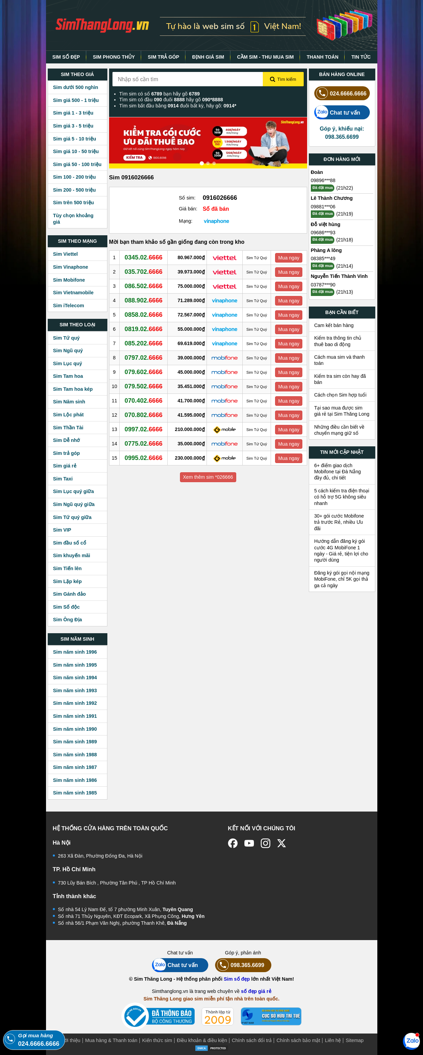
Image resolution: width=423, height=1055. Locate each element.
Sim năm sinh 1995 (75, 665)
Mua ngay (288, 258)
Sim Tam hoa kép (73, 389)
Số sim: (187, 197)
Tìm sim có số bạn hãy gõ (159, 93)
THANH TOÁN (322, 57)
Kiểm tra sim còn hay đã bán (340, 379)
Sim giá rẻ (64, 466)
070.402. (144, 400)
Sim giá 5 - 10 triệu (74, 139)
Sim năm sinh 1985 (75, 793)
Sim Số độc (66, 607)
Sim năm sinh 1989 (75, 741)
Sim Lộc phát (68, 414)
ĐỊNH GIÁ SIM (208, 57)
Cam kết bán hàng (334, 325)
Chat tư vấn (337, 112)
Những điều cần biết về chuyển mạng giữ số (339, 430)
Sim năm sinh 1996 (75, 652)
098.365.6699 (240, 965)
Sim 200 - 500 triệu (74, 190)
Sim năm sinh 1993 (75, 690)
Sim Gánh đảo (69, 594)
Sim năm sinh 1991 (75, 716)
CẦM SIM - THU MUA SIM (265, 57)
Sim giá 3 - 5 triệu (73, 126)
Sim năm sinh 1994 (75, 677)
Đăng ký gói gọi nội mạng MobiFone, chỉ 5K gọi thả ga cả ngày (341, 579)
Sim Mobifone (69, 280)
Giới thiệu (69, 1040)
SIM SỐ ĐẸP (66, 57)
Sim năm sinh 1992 (75, 703)
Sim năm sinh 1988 (75, 754)
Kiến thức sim (157, 1040)
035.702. (144, 271)
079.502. (144, 386)
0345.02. (144, 257)
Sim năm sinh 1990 (75, 729)
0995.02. (144, 458)
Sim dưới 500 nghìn (76, 87)
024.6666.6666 (340, 93)
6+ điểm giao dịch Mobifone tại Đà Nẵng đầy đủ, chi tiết (337, 472)
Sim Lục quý (67, 363)
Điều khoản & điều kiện (202, 1040)
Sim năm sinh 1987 (75, 767)
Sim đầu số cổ (70, 543)
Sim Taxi (63, 478)
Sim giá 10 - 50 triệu (76, 151)
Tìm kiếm (283, 79)
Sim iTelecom (68, 305)
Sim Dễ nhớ (66, 440)
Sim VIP (62, 530)
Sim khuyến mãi (71, 555)
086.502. (144, 286)
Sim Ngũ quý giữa (74, 504)
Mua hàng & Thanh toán (111, 1040)
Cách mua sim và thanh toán (339, 360)
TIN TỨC (361, 57)
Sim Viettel (65, 254)
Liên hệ (333, 1040)
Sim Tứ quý (66, 338)
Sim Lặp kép (67, 581)
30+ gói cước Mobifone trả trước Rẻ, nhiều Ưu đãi (339, 522)
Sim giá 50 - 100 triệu (77, 164)
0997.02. (144, 429)
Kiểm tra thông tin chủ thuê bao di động (338, 341)
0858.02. (144, 314)
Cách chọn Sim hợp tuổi (340, 395)
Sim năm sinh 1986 (75, 780)
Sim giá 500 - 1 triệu (76, 100)
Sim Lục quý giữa (73, 491)
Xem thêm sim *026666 (208, 477)
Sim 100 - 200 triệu (74, 177)
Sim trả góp (66, 453)
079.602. (144, 372)
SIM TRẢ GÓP (163, 57)
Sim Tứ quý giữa (72, 517)
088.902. (144, 300)
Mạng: (186, 221)
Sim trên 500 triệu (73, 202)
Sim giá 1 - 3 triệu (73, 113)
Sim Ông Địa (67, 619)
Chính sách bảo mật (298, 1040)
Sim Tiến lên (67, 568)
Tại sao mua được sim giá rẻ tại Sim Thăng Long (341, 411)
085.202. (144, 343)
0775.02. (144, 443)
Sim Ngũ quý (68, 350)
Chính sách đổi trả (252, 1040)
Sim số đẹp (237, 979)
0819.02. (144, 329)
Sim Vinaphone (70, 267)
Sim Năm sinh (69, 401)
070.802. (144, 415)
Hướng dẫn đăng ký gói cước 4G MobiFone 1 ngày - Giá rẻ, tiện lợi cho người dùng (341, 550)
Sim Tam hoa (68, 376)
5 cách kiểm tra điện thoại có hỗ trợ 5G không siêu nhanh (341, 497)
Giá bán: (188, 208)
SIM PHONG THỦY (114, 57)
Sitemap (354, 1040)
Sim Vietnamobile (73, 292)
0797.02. (144, 357)
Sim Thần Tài (68, 427)
